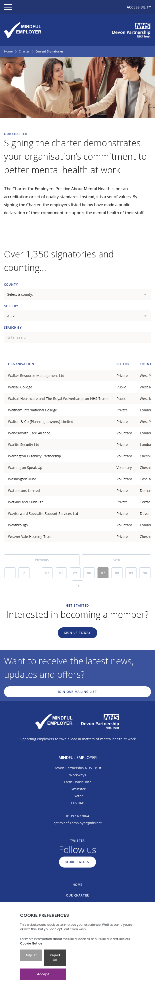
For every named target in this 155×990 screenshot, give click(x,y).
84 (61, 572)
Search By (13, 327)
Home (8, 51)
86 (89, 572)
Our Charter (77, 895)
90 (145, 572)
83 (47, 572)
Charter (24, 51)
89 (131, 572)
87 (103, 572)
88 (117, 572)
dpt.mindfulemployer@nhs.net (78, 823)
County (11, 284)
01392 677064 (77, 816)
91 (78, 585)
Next (116, 559)
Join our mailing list (77, 692)
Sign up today (77, 633)
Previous (42, 559)
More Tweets (77, 862)
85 (75, 572)
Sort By (11, 306)
